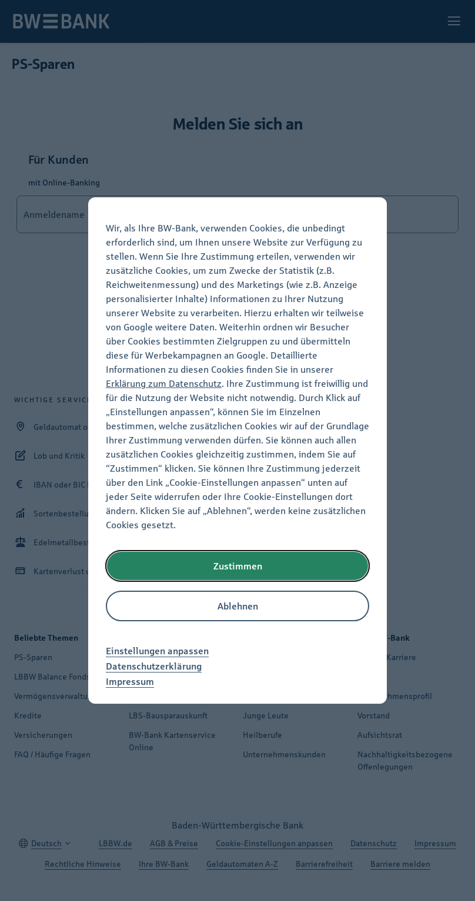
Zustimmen (237, 566)
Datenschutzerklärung (154, 666)
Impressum (130, 681)
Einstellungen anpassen (157, 650)
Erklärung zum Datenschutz (164, 383)
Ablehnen (238, 606)
